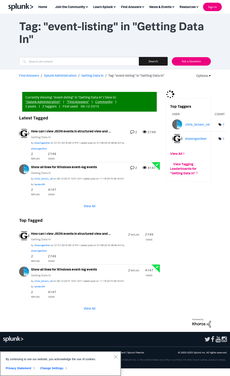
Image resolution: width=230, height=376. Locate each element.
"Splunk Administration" (42, 102)
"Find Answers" (78, 102)
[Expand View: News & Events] (173, 6)
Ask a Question (191, 61)
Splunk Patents (135, 352)
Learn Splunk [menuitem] (103, 7)
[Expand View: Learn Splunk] (115, 6)
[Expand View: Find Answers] (143, 6)
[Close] (116, 357)
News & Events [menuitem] (160, 7)
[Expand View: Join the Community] (87, 6)
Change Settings (51, 368)
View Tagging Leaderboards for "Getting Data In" (183, 168)
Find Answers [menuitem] (131, 7)
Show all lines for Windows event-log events (64, 167)
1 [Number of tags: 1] (224, 124)
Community (104, 102)
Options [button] (200, 76)
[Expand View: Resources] (197, 6)
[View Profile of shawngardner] (42, 142)
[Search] (79, 61)
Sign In (212, 7)
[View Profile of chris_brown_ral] (43, 178)
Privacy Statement (18, 368)
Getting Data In (92, 75)
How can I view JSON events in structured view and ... (71, 131)
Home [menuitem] (42, 7)
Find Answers (29, 75)
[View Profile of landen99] (39, 184)
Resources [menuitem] (188, 7)
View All (89, 206)
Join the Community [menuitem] (70, 7)
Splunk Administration (60, 75)
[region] (60, 363)
